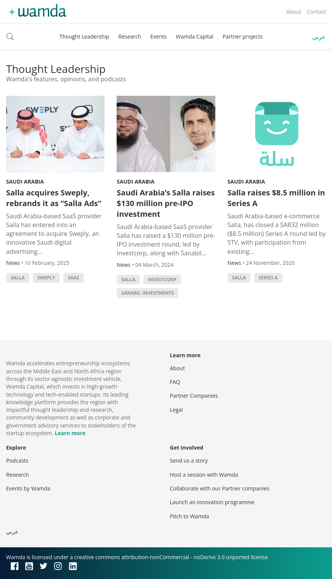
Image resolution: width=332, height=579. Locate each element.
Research (130, 36)
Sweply (46, 277)
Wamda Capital (194, 36)
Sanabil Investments (147, 293)
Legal (176, 409)
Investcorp (162, 279)
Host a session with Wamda (204, 474)
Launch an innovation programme (212, 502)
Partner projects (243, 36)
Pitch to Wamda (189, 516)
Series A (268, 277)
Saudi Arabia (25, 181)
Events (158, 36)
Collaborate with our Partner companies (219, 488)
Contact (316, 11)
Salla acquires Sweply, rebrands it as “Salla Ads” (53, 197)
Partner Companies (194, 395)
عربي (319, 37)
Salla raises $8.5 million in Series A (276, 197)
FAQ (175, 381)
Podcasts (17, 460)
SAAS (73, 277)
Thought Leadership (84, 36)
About (293, 11)
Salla (18, 277)
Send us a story (189, 460)
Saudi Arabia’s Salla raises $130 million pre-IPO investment (166, 203)
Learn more (70, 433)
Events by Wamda (28, 488)
